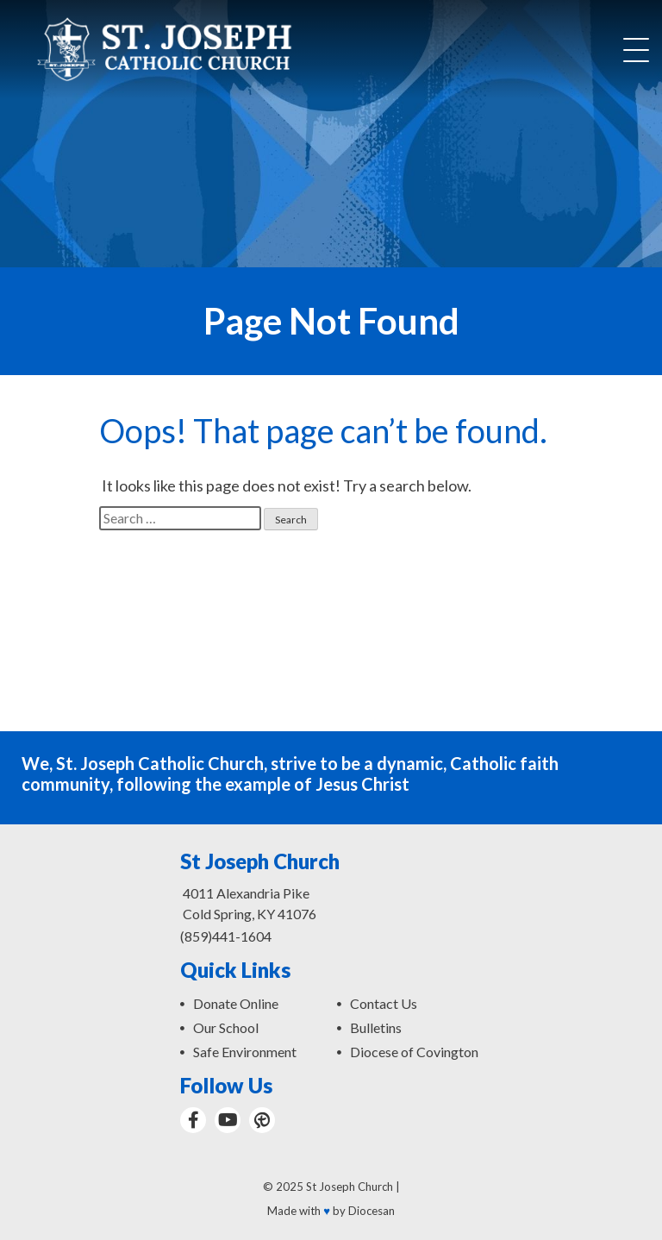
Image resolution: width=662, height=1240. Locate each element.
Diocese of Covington (414, 1051)
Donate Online (235, 1003)
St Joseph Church (349, 1186)
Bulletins (376, 1027)
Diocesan (371, 1211)
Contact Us (383, 1003)
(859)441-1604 (226, 936)
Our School (226, 1027)
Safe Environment (245, 1051)
